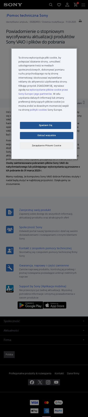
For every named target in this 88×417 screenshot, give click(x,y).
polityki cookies (38, 109)
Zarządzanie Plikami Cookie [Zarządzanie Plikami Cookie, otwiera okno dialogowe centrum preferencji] (46, 145)
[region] (44, 103)
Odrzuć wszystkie (46, 135)
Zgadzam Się (45, 125)
